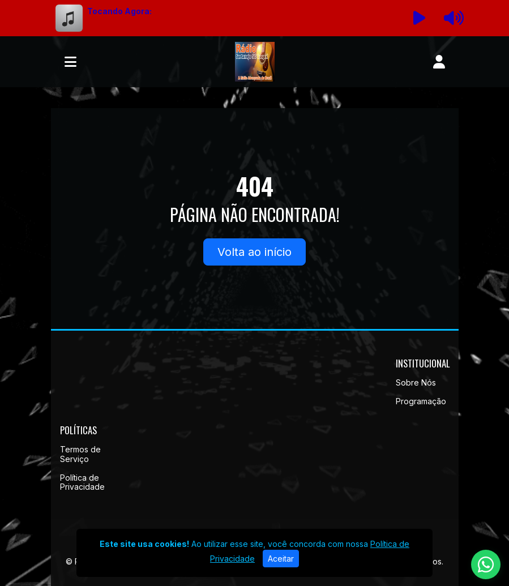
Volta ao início (254, 252)
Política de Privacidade (82, 482)
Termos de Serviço (80, 454)
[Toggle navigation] (70, 62)
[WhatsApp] (486, 564)
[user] (439, 62)
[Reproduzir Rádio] (419, 18)
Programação (421, 401)
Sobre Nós (416, 382)
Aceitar (281, 558)
